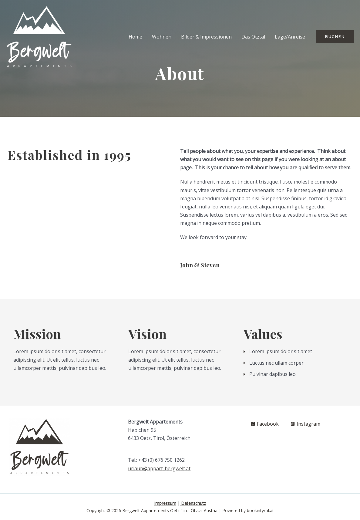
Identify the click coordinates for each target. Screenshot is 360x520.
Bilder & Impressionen (206, 36)
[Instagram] (305, 424)
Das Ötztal (253, 36)
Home (135, 36)
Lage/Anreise (290, 36)
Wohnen (161, 36)
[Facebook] (264, 424)
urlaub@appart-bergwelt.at (159, 468)
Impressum (165, 503)
